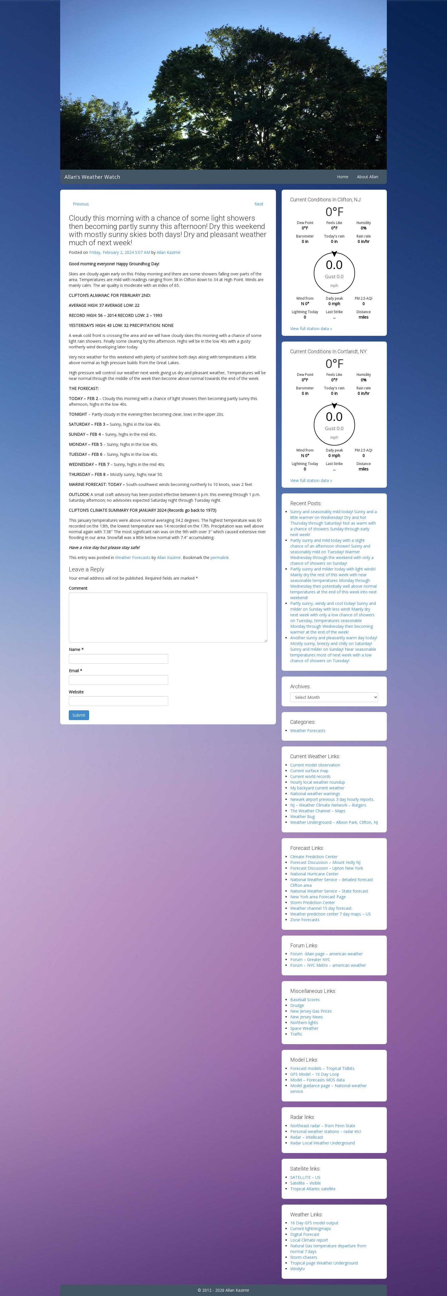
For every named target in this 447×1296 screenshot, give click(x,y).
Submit (78, 715)
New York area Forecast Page (318, 896)
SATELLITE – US (305, 1177)
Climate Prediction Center (314, 856)
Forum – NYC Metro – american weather (328, 965)
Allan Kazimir (169, 252)
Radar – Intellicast (306, 1137)
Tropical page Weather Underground (324, 1263)
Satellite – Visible (305, 1183)
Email (75, 670)
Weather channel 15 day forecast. (321, 908)
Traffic (296, 1034)
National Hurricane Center (314, 874)
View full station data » (311, 328)
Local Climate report (309, 1240)
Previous (81, 204)
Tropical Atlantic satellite (313, 1188)
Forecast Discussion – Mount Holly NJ (325, 862)
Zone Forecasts (304, 919)
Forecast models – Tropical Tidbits (322, 1068)
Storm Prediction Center (312, 902)
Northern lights (304, 1022)
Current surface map (309, 770)
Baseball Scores (305, 999)
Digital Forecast (304, 1234)
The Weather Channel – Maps (317, 810)
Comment (78, 588)
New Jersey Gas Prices (311, 1011)
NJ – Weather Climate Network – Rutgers (328, 805)
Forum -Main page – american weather (326, 953)
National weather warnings (315, 793)
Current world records (310, 776)
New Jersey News (306, 1016)
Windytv (297, 1268)
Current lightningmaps (310, 1228)
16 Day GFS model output (314, 1223)
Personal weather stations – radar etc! (325, 1131)
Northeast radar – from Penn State (322, 1125)
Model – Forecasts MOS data (317, 1080)
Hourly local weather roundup (317, 782)
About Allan (367, 176)
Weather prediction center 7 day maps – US (330, 914)
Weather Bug (302, 816)
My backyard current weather (317, 788)
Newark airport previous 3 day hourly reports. (332, 799)
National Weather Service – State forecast (329, 891)
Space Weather (304, 1028)
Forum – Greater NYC (310, 959)
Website (76, 692)
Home (342, 176)
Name (76, 649)
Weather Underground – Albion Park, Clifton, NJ (334, 822)
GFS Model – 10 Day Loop (314, 1074)
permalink (220, 557)
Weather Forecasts (132, 557)
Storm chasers (303, 1257)
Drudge (297, 1005)
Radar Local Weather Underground (322, 1143)
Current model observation (315, 765)
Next (258, 204)
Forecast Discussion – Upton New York (326, 868)
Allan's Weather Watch (92, 176)
